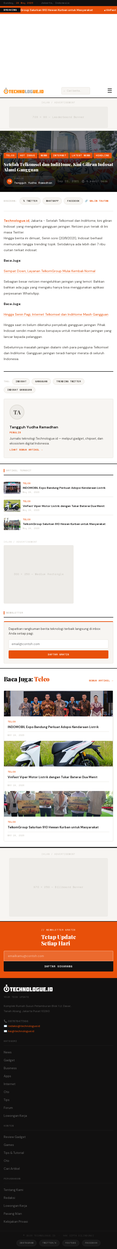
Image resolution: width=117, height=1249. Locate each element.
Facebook (73, 201)
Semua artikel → (101, 680)
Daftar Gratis (58, 654)
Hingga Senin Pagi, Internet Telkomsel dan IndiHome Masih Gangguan (56, 314)
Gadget (9, 1060)
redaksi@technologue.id (24, 1026)
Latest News (81, 155)
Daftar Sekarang (58, 966)
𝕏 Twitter (30, 201)
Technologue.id (16, 221)
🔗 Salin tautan (96, 201)
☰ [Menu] (109, 91)
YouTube (70, 1242)
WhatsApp (52, 201)
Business (10, 1068)
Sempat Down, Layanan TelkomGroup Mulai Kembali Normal (49, 271)
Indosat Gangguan (19, 390)
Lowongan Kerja (15, 1116)
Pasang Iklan (13, 1214)
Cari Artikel (12, 1169)
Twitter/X (49, 1242)
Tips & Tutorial (14, 1153)
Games (9, 1145)
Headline (102, 155)
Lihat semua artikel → (26, 449)
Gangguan (41, 381)
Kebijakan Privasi (16, 1222)
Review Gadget (15, 1137)
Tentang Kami (13, 1190)
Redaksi (9, 1198)
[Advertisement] (58, 49)
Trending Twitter (68, 381)
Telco (10, 155)
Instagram (26, 1242)
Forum (8, 1108)
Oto (6, 1092)
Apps (7, 1076)
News (44, 155)
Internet (60, 155)
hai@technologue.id (21, 1031)
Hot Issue (27, 155)
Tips (7, 1100)
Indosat (21, 381)
